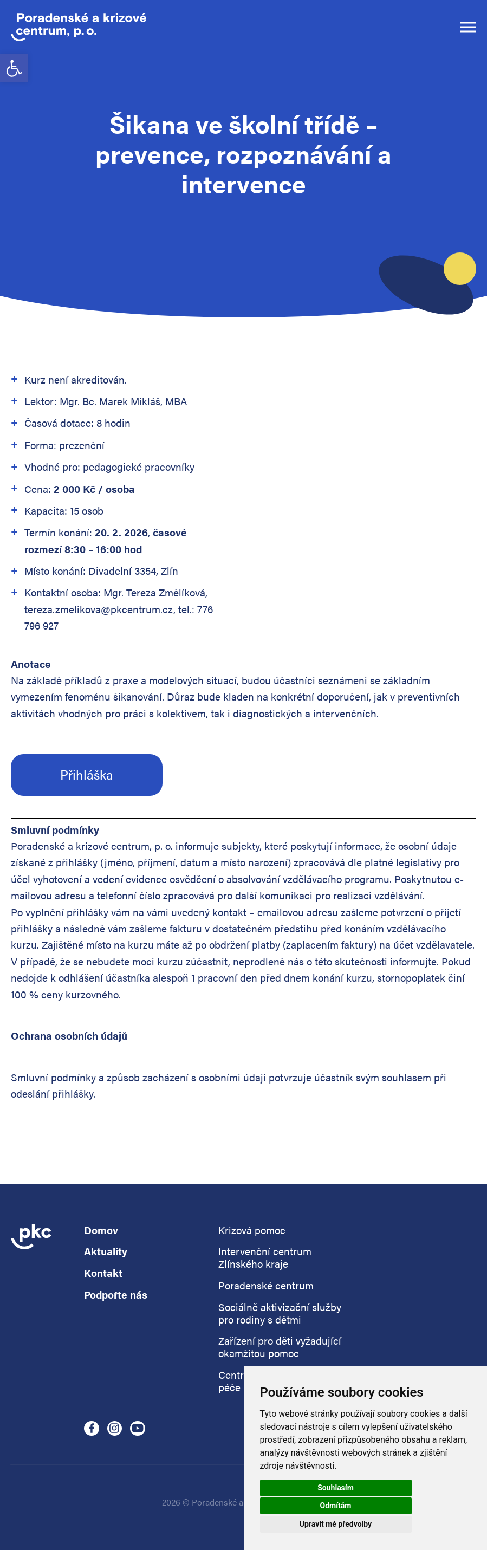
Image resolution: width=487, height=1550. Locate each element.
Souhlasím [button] (335, 1487)
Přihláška (86, 774)
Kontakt (103, 1273)
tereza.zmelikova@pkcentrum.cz (98, 609)
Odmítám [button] (336, 1505)
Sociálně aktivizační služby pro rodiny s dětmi (279, 1313)
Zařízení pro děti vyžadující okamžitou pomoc (279, 1347)
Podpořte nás (115, 1295)
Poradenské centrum (266, 1286)
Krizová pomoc (251, 1230)
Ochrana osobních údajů (69, 1035)
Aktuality (105, 1252)
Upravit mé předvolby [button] (336, 1524)
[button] (14, 68)
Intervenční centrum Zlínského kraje (264, 1258)
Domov (101, 1230)
